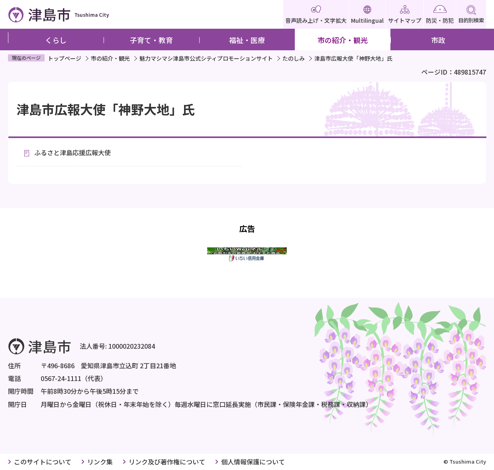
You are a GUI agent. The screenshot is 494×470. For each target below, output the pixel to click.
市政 (438, 40)
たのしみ (293, 58)
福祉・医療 (247, 40)
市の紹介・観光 (343, 40)
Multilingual (367, 14)
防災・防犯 (440, 14)
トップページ (64, 58)
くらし (56, 40)
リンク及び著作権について (167, 461)
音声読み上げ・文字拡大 (316, 14)
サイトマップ (404, 14)
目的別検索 (471, 14)
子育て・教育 (151, 40)
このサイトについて (42, 461)
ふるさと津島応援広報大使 (72, 152)
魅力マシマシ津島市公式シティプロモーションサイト (206, 58)
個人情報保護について (253, 461)
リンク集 (100, 461)
